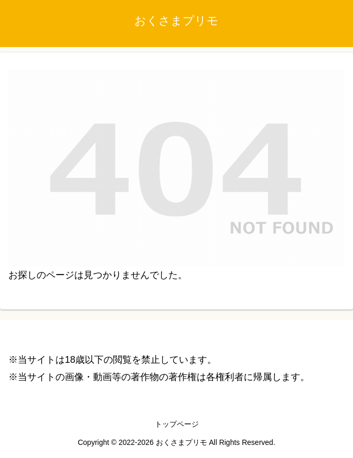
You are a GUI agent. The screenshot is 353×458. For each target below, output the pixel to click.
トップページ (177, 424)
